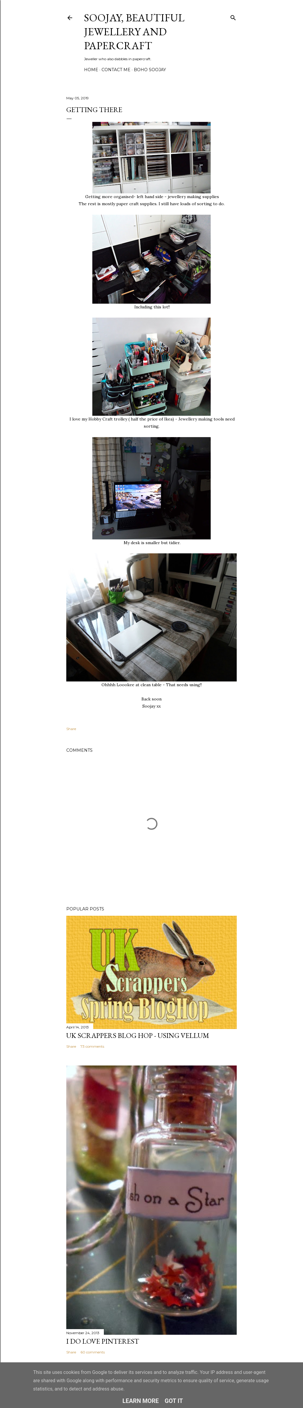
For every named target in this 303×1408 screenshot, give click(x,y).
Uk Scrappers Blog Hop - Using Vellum (137, 1035)
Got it (174, 1400)
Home (91, 69)
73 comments (92, 1046)
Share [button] (71, 729)
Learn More (141, 1400)
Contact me (115, 69)
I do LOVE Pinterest (102, 1341)
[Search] (233, 16)
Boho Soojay (150, 69)
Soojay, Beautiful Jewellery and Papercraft (134, 31)
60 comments (92, 1352)
